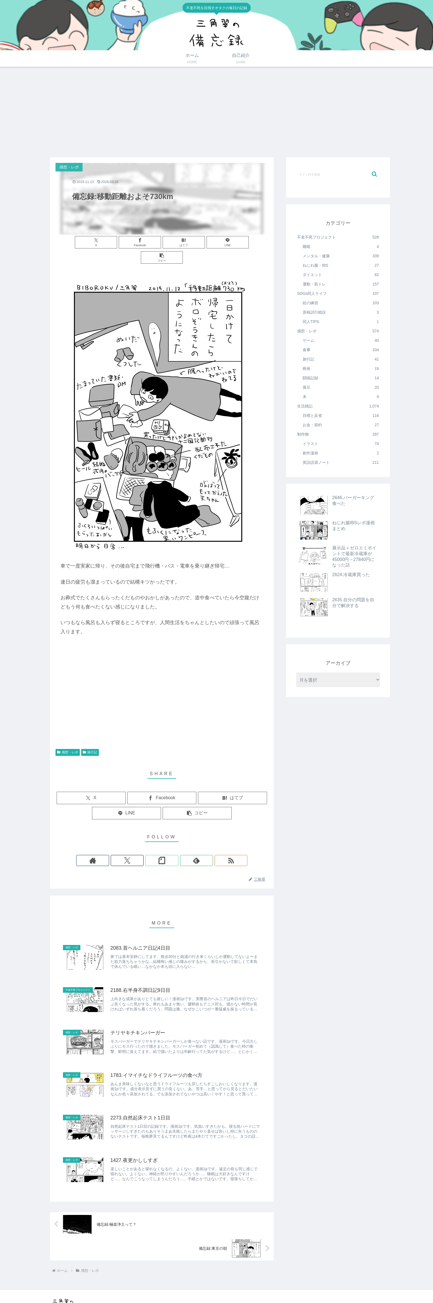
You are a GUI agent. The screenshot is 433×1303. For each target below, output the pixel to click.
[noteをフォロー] (161, 845)
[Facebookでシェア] (126, 242)
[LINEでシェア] (198, 242)
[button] (233, 242)
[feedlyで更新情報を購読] (174, 845)
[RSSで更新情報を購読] (187, 845)
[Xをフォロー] (149, 845)
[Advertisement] (216, 112)
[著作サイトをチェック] (136, 845)
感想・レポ (67, 737)
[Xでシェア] (90, 242)
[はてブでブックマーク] (162, 242)
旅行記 (90, 737)
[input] (338, 174)
